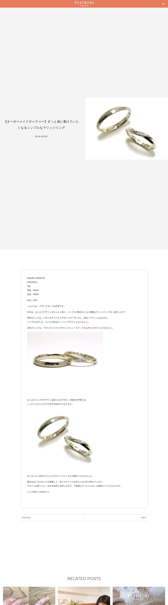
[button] (163, 4)
